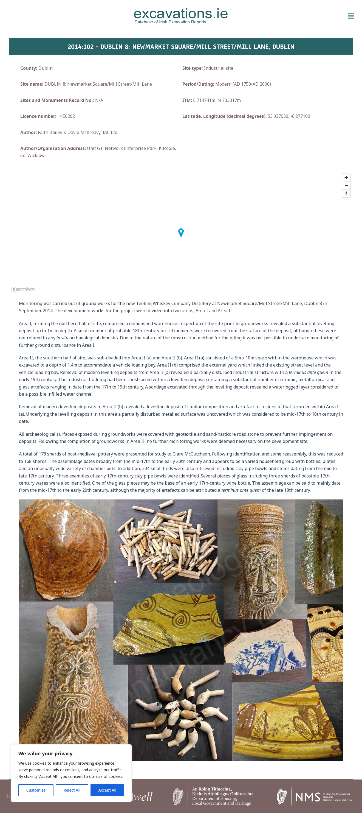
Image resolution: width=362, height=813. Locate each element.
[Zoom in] (346, 177)
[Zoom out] (346, 185)
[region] (71, 773)
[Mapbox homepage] (23, 289)
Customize (36, 790)
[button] (300, 16)
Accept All (107, 790)
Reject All (72, 790)
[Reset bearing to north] (346, 193)
